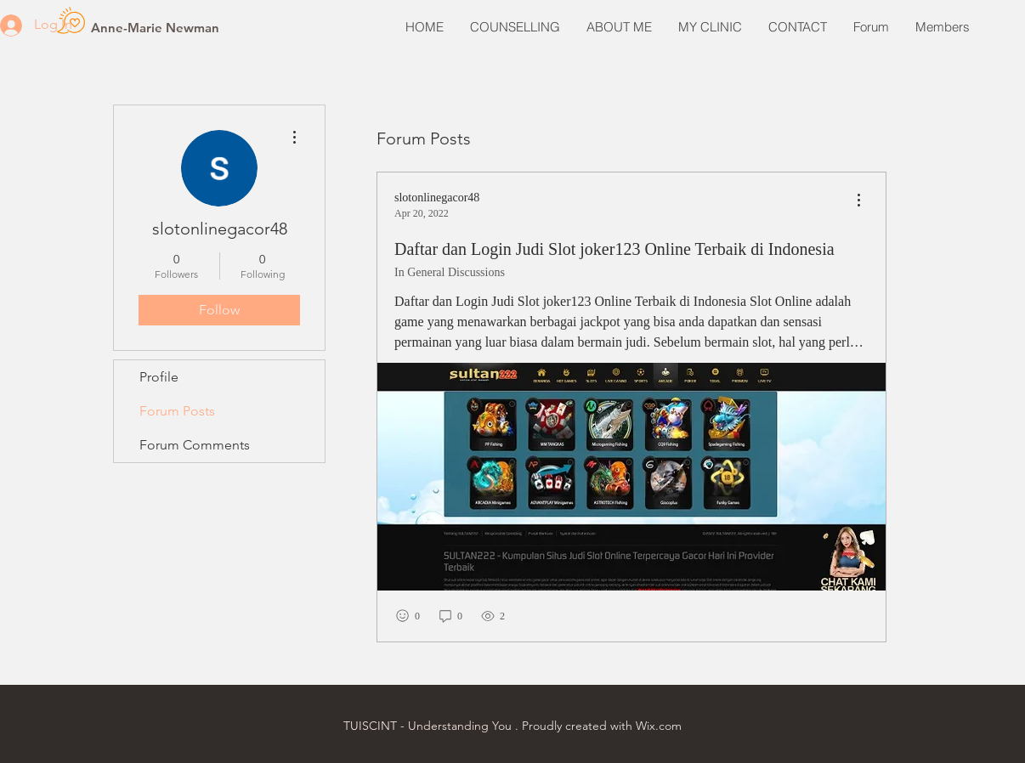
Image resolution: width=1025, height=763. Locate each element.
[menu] (858, 200)
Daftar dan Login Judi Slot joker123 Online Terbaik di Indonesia (614, 249)
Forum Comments (194, 445)
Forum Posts (177, 411)
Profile (158, 377)
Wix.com (659, 725)
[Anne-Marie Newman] (155, 27)
